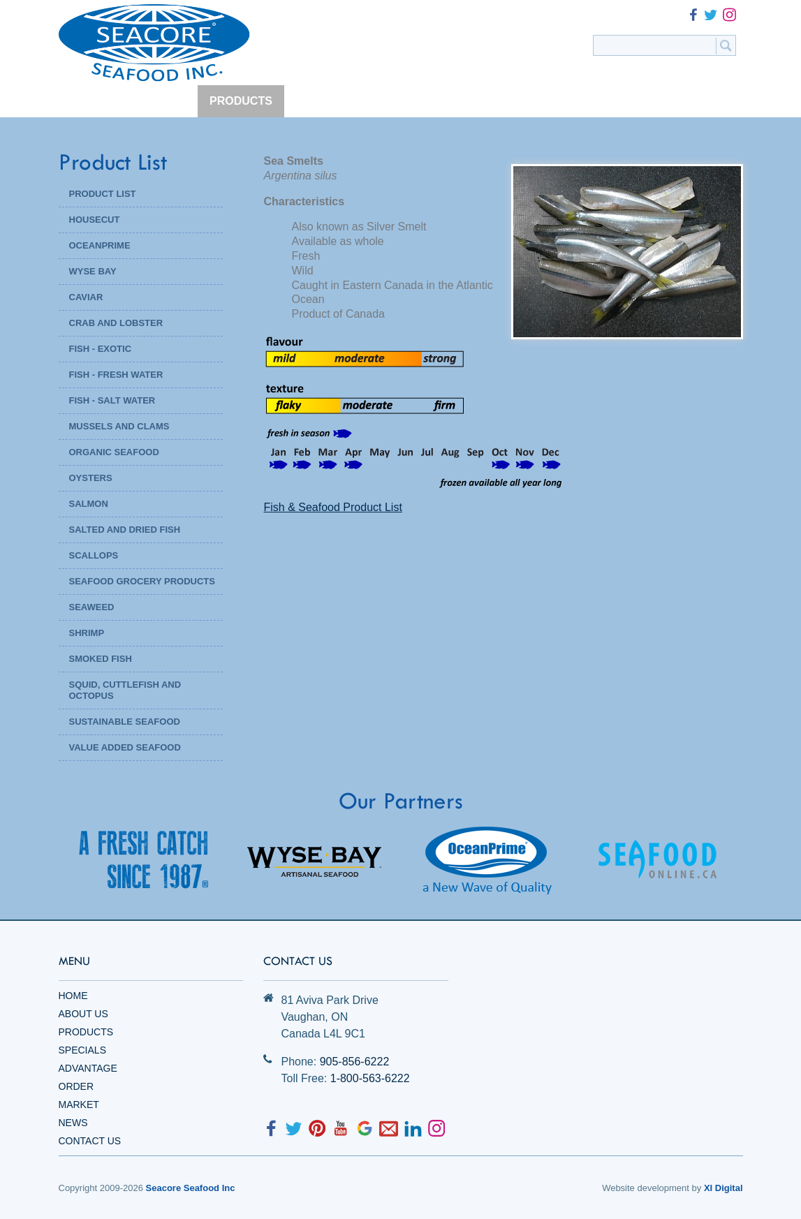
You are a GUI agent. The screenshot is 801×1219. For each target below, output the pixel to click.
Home (73, 995)
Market (79, 1104)
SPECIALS (324, 101)
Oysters (90, 478)
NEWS (621, 101)
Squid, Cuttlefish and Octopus (125, 690)
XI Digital (723, 1188)
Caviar (86, 297)
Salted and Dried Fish (125, 529)
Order (76, 1086)
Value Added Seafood (125, 747)
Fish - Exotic (100, 348)
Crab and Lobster (116, 323)
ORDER (489, 101)
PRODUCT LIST (102, 194)
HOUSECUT (94, 219)
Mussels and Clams (119, 426)
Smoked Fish (100, 658)
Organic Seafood (114, 452)
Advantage (88, 1068)
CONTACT (688, 101)
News (73, 1122)
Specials (82, 1050)
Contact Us (90, 1140)
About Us (83, 1013)
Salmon (88, 503)
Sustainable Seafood (124, 721)
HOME (87, 101)
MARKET (556, 101)
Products (86, 1031)
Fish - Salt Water (112, 400)
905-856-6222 (355, 1061)
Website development (645, 1188)
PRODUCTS (241, 101)
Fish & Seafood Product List (333, 507)
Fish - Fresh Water (116, 374)
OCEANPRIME (100, 245)
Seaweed (92, 607)
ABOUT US (157, 101)
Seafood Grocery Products (142, 581)
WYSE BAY (93, 271)
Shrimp (87, 633)
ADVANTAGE (410, 101)
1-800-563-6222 (370, 1078)
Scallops (94, 555)
